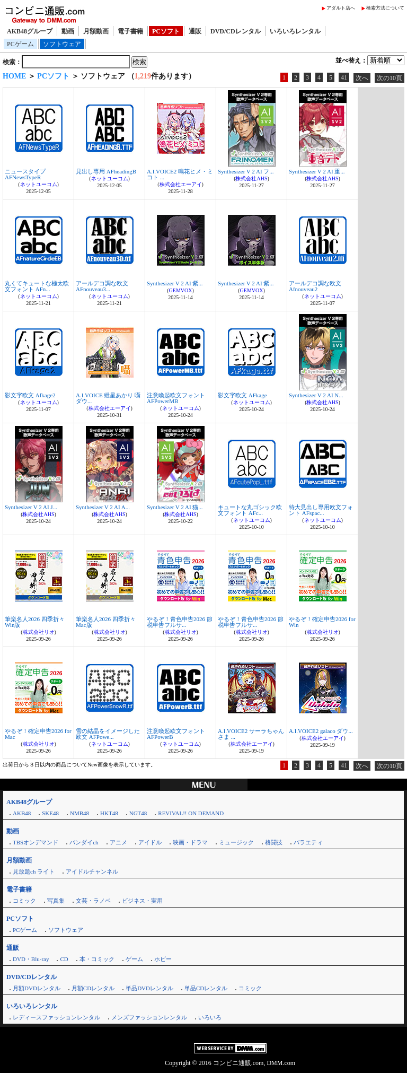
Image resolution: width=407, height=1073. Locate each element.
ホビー (163, 959)
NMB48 (79, 813)
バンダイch (83, 842)
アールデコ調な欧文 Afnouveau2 (315, 286)
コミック (24, 900)
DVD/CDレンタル (235, 31)
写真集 (56, 900)
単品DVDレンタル (149, 988)
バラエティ (308, 842)
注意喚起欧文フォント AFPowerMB (176, 398)
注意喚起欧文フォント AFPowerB (176, 734)
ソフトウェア (62, 44)
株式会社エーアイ (181, 184)
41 (344, 77)
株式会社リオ (39, 632)
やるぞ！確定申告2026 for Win (322, 622)
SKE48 (50, 813)
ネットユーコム (38, 184)
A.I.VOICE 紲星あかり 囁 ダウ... (108, 398)
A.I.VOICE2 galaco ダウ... (321, 731)
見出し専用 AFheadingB (106, 171)
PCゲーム (20, 44)
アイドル (150, 842)
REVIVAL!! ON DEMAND (191, 813)
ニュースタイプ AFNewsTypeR (25, 174)
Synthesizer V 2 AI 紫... (175, 283)
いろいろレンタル (295, 31)
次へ (362, 78)
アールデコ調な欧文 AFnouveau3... (102, 286)
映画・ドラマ (190, 842)
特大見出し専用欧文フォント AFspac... (321, 510)
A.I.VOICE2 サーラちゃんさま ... (251, 734)
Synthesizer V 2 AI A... (103, 507)
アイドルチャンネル (92, 871)
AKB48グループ (29, 31)
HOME (14, 76)
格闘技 (273, 842)
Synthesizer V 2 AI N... (316, 395)
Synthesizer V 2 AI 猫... (175, 507)
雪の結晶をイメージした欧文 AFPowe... (108, 734)
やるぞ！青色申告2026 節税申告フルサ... (180, 622)
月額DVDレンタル (36, 988)
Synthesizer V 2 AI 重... (317, 171)
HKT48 (109, 813)
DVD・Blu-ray (31, 959)
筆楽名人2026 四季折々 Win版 (35, 622)
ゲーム (134, 959)
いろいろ (210, 1017)
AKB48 (22, 813)
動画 (67, 31)
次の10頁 (389, 78)
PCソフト (166, 31)
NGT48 (138, 813)
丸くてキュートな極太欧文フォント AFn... (37, 286)
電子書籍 (130, 31)
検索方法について (385, 8)
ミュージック (236, 842)
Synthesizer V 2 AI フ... (246, 171)
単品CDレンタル (205, 988)
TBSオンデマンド (35, 842)
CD (64, 959)
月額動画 (96, 31)
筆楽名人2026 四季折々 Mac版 (106, 622)
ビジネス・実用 (142, 900)
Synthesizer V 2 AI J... (31, 507)
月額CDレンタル (93, 988)
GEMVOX (180, 290)
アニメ (118, 842)
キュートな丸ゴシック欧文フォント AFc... (250, 510)
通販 (195, 31)
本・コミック (96, 959)
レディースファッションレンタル (56, 1017)
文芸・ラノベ (93, 900)
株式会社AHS (251, 178)
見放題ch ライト (34, 871)
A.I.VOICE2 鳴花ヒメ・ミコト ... (180, 174)
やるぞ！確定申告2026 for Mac (38, 734)
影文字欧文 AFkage (242, 395)
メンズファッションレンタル (149, 1017)
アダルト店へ (340, 8)
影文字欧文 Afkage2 (30, 395)
